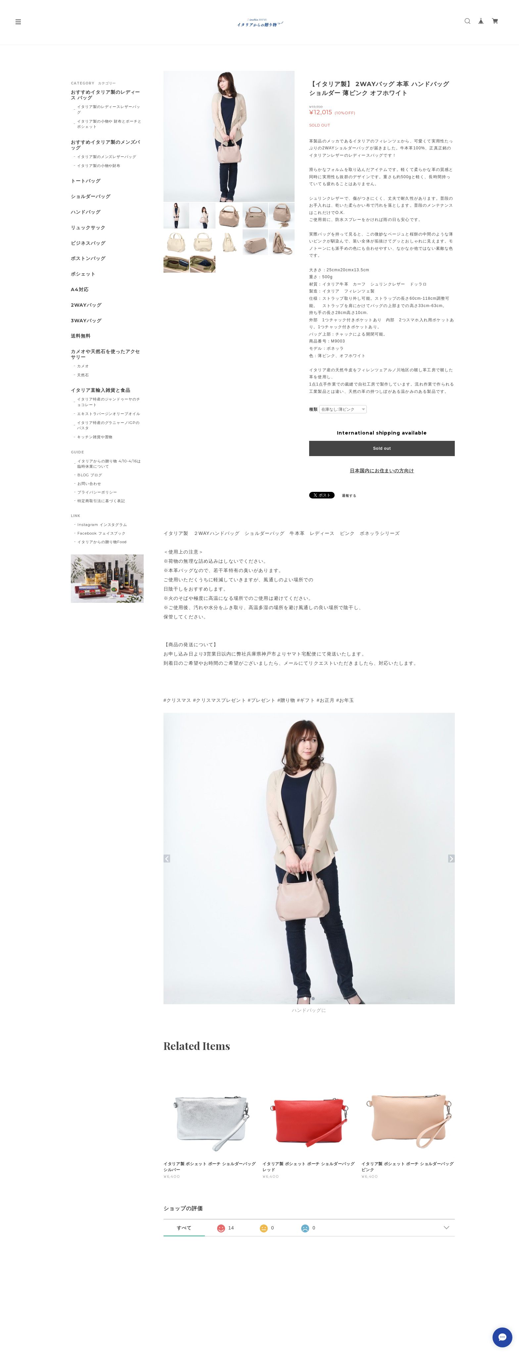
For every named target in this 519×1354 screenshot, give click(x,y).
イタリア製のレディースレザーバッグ (108, 109)
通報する (349, 496)
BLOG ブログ (89, 475)
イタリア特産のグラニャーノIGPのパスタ (108, 425)
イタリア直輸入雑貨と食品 (100, 390)
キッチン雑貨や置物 (95, 437)
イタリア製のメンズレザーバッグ (106, 156)
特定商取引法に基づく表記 (101, 500)
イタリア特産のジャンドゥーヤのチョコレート (108, 402)
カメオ (83, 366)
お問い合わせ (89, 483)
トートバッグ (86, 181)
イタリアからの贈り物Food (102, 542)
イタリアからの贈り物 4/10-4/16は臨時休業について (109, 464)
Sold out (382, 448)
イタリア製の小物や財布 (99, 165)
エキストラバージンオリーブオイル (108, 413)
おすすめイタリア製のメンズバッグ (105, 145)
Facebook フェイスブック (101, 533)
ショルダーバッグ (91, 196)
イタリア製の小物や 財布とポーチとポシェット (109, 124)
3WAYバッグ (86, 321)
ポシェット (83, 274)
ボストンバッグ (88, 258)
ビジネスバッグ (88, 243)
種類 (313, 409)
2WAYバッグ (86, 305)
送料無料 (81, 336)
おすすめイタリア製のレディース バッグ (105, 95)
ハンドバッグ (86, 212)
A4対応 (80, 289)
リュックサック (88, 228)
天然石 (83, 375)
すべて (184, 1227)
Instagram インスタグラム (102, 524)
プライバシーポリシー (97, 492)
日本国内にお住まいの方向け (382, 470)
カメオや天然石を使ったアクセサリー (105, 354)
